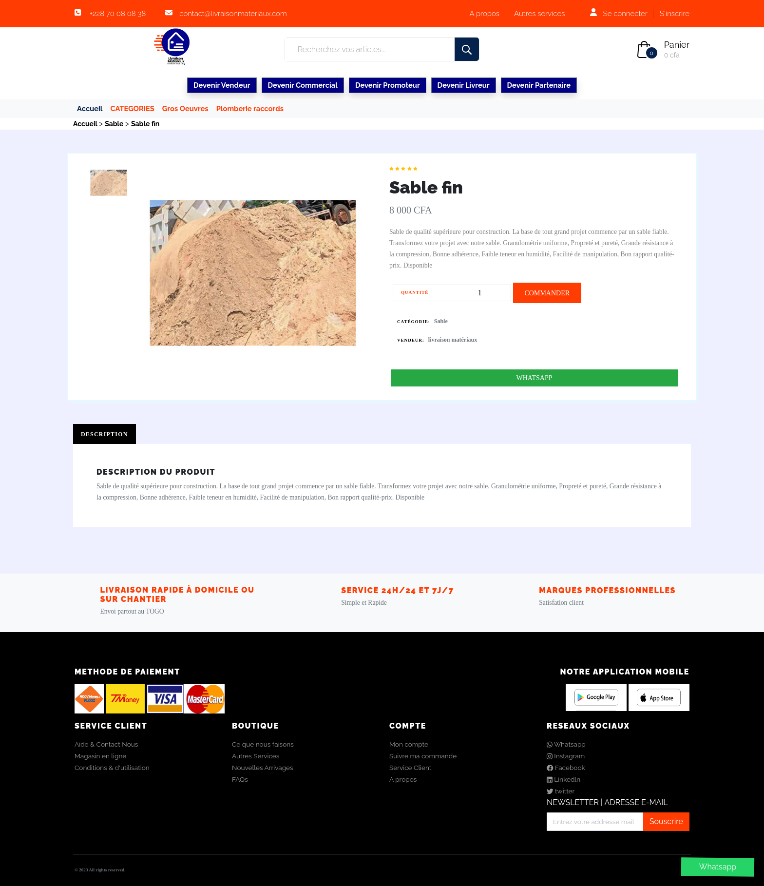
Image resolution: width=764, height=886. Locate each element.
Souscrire (666, 821)
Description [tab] (104, 434)
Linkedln (563, 779)
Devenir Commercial (303, 85)
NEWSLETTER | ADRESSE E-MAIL (607, 802)
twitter (560, 791)
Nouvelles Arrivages (262, 767)
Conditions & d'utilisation (112, 767)
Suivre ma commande (423, 756)
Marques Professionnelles (607, 590)
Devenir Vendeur (221, 85)
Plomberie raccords (250, 108)
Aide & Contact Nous (106, 744)
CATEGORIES (132, 108)
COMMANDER (547, 293)
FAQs (240, 779)
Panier (676, 44)
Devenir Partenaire (539, 85)
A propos (484, 13)
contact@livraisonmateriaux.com (232, 13)
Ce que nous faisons (263, 744)
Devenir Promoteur (387, 85)
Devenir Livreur (464, 85)
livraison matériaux (452, 339)
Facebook (566, 767)
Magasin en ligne (100, 756)
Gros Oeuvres (185, 108)
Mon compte (408, 744)
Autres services (539, 13)
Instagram (566, 756)
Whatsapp (718, 867)
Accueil (90, 108)
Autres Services (255, 756)
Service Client (410, 767)
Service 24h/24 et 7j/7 (397, 590)
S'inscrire (674, 13)
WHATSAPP (534, 378)
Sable (441, 321)
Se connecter (625, 13)
